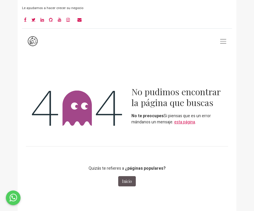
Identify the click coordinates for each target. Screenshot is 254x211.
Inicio (127, 181)
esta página (184, 122)
